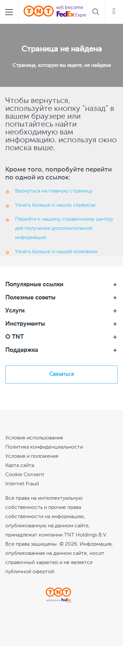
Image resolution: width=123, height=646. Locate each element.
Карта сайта (19, 465)
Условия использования (34, 438)
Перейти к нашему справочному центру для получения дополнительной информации (64, 228)
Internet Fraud (22, 484)
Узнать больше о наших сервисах (55, 205)
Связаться (61, 374)
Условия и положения (31, 456)
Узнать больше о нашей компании (56, 251)
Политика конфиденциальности (44, 447)
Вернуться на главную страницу (53, 191)
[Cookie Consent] (24, 474)
